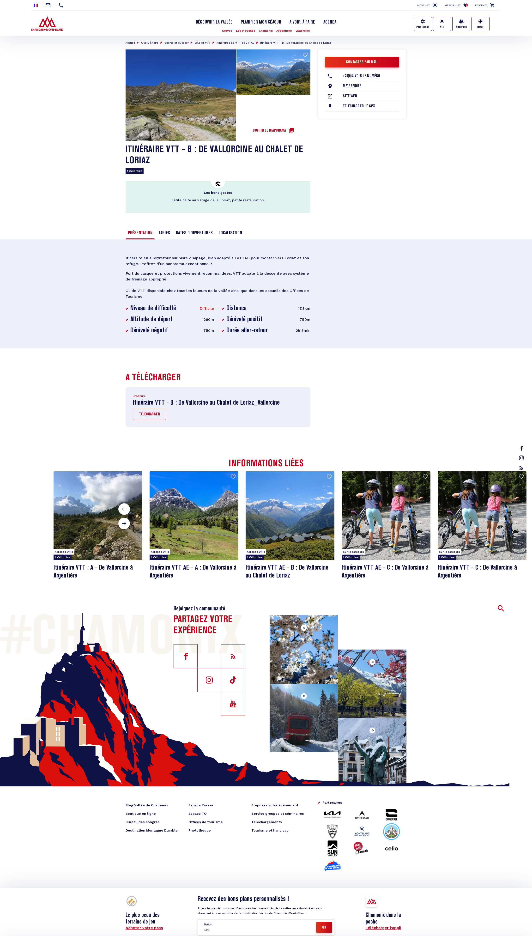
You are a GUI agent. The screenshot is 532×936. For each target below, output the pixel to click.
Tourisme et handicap (270, 830)
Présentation (140, 233)
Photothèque (199, 830)
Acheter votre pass (144, 927)
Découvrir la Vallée (214, 22)
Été (442, 26)
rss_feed (521, 468)
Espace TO (197, 813)
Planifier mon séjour (261, 22)
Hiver (480, 26)
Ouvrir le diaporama (269, 130)
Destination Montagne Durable (152, 830)
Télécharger (149, 414)
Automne (461, 26)
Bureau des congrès (143, 822)
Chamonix (266, 30)
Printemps (422, 26)
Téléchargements (266, 822)
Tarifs (164, 233)
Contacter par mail (362, 62)
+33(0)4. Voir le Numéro (361, 76)
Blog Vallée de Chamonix (147, 805)
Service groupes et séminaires (277, 813)
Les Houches (245, 30)
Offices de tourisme (205, 822)
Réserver (481, 5)
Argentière (284, 30)
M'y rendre (352, 86)
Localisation (230, 233)
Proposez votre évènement (274, 805)
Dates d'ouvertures (194, 233)
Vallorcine (303, 30)
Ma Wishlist (456, 5)
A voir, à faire (302, 22)
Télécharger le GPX (359, 106)
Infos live (423, 5)
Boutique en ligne (141, 813)
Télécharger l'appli (383, 927)
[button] (124, 509)
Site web (350, 96)
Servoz (227, 30)
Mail (207, 924)
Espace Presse (200, 805)
